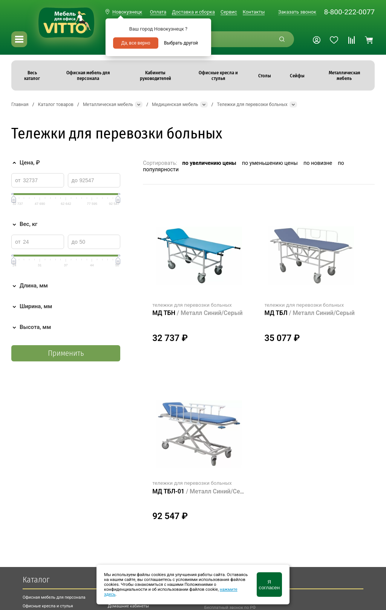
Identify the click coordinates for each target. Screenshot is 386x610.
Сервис (229, 12)
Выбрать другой (181, 43)
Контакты (254, 12)
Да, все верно (135, 43)
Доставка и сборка (193, 12)
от (18, 180)
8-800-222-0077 (349, 12)
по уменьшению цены (270, 163)
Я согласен (269, 584)
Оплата (158, 12)
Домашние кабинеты (128, 606)
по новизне (317, 163)
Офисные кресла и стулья (48, 606)
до (75, 180)
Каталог (36, 580)
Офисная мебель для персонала (54, 597)
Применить (66, 353)
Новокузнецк (127, 12)
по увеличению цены (209, 163)
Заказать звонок (297, 12)
